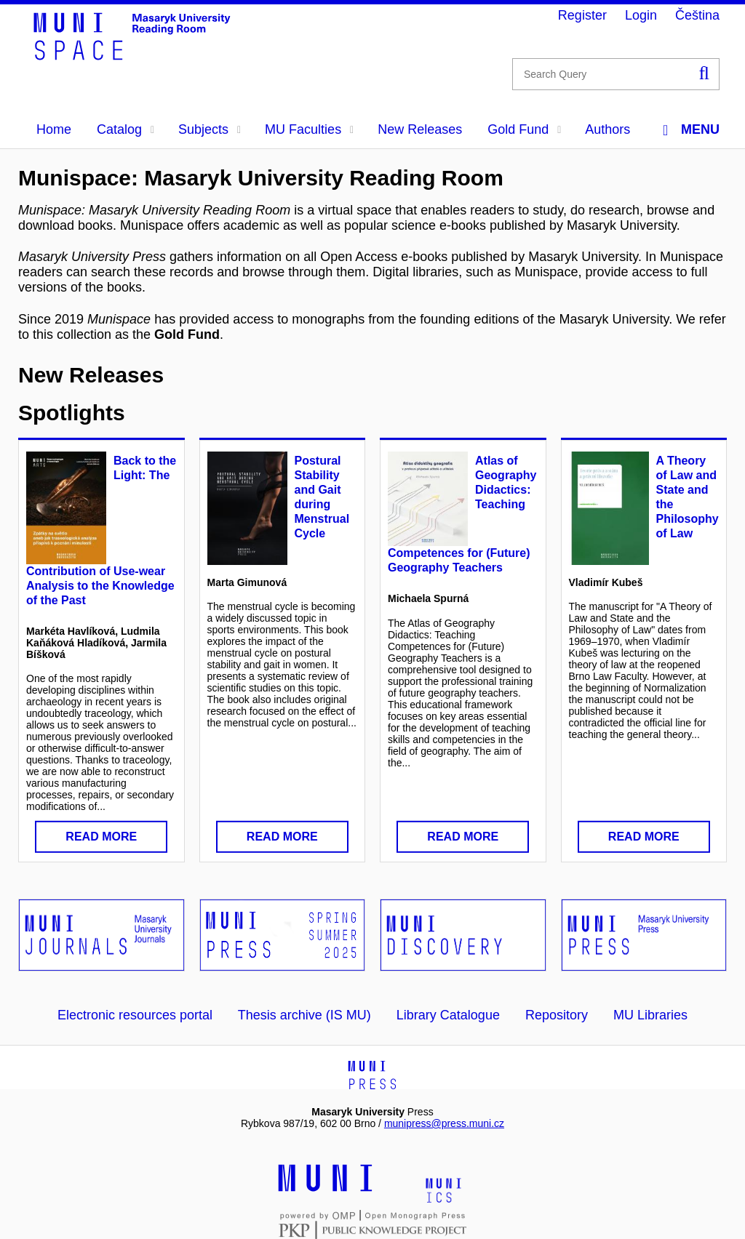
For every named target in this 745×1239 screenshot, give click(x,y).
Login (641, 15)
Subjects (209, 129)
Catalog (125, 129)
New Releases (420, 129)
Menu (691, 129)
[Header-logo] (141, 55)
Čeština (697, 15)
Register (582, 15)
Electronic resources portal (134, 1015)
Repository (556, 1015)
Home (53, 129)
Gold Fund (524, 129)
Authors (607, 129)
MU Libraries (650, 1015)
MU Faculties (309, 129)
